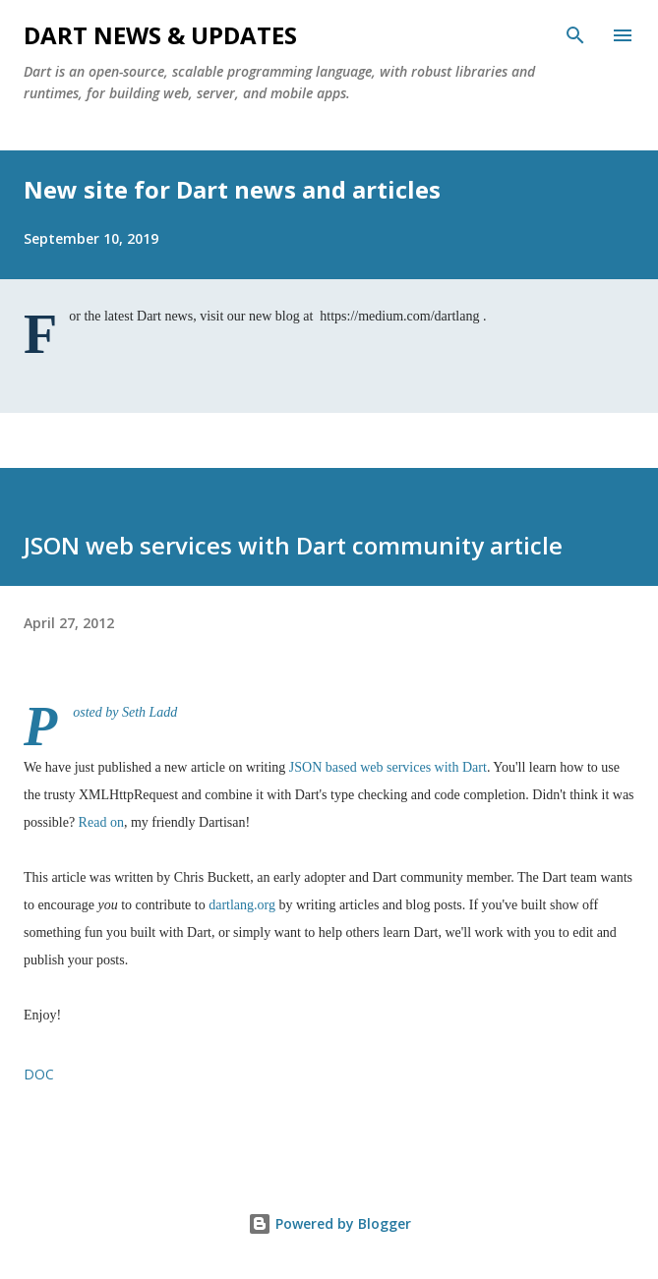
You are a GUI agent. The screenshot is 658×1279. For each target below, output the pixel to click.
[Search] (575, 35)
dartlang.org (242, 905)
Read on (101, 822)
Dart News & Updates (160, 35)
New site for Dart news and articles (232, 189)
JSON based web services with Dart (388, 767)
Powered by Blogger (329, 1223)
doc (39, 1074)
